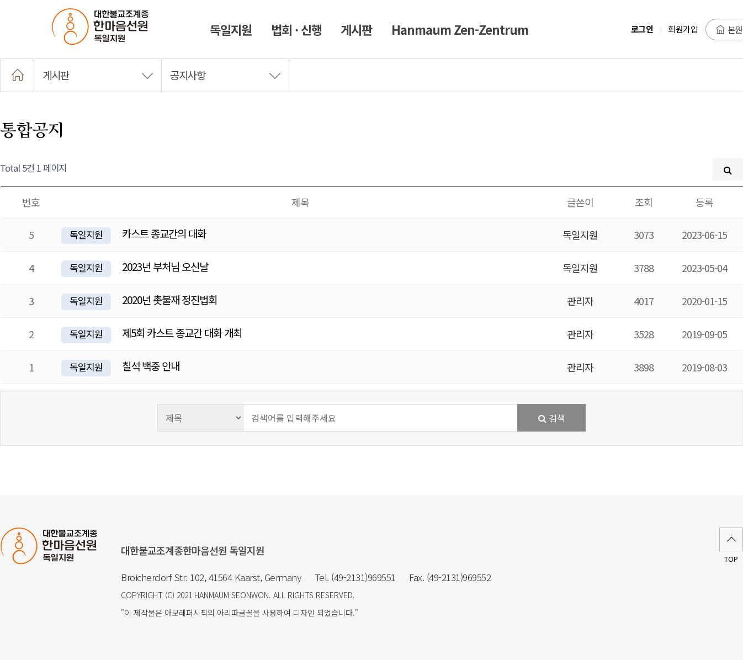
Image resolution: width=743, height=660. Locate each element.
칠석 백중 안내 (150, 365)
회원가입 (683, 29)
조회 (643, 202)
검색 (551, 417)
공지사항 (225, 74)
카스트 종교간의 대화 (164, 233)
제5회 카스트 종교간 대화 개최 (182, 332)
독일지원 (86, 234)
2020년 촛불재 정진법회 (169, 299)
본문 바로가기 (0, 0)
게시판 (98, 74)
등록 (704, 202)
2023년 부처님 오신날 (165, 266)
